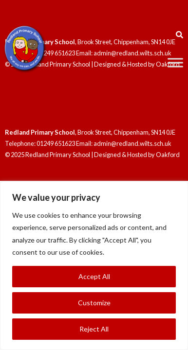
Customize (94, 302)
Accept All (94, 276)
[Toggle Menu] (175, 62)
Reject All (94, 329)
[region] (94, 265)
